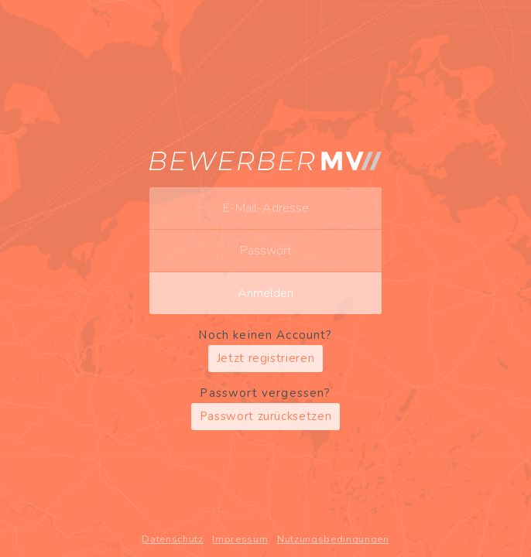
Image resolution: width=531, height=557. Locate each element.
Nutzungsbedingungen (333, 539)
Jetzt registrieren (266, 358)
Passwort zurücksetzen (266, 416)
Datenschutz (172, 539)
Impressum (240, 539)
